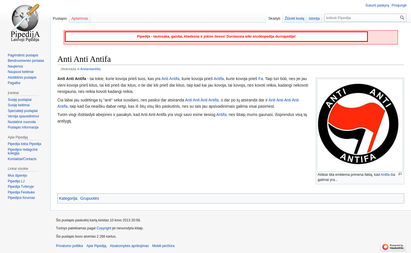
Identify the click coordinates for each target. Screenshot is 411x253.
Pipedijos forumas (21, 198)
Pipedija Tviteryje (21, 187)
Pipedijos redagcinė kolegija (23, 152)
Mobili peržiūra (163, 246)
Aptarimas (79, 18)
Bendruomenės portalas (26, 61)
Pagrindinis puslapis (23, 55)
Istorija (314, 18)
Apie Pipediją (96, 246)
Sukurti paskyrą (377, 5)
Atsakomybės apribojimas (129, 246)
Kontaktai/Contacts (22, 159)
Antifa (385, 175)
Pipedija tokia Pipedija (24, 144)
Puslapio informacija (23, 127)
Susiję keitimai (19, 105)
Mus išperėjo (17, 175)
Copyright (103, 228)
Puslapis (60, 18)
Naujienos (15, 66)
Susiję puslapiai (19, 100)
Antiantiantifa (90, 69)
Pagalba (14, 83)
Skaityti (274, 18)
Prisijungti (399, 5)
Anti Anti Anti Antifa (202, 100)
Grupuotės (89, 198)
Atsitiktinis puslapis (22, 77)
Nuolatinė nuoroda (22, 122)
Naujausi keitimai (21, 72)
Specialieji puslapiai (23, 111)
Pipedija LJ (16, 181)
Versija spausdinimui (23, 116)
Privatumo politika (69, 246)
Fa (260, 78)
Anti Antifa (171, 78)
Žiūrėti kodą (294, 18)
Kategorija (68, 198)
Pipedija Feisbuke (21, 192)
